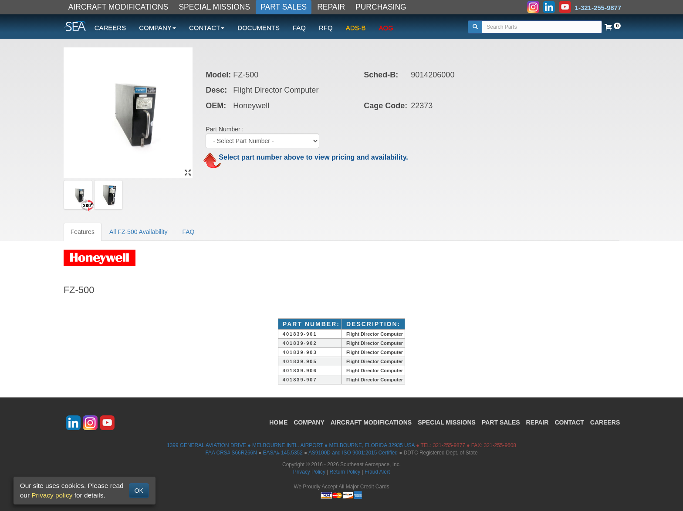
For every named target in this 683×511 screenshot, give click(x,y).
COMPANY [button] (157, 27)
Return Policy (345, 472)
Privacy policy (51, 495)
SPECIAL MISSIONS (214, 7)
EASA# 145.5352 (283, 453)
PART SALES (283, 7)
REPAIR (331, 7)
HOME (278, 422)
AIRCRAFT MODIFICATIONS (118, 7)
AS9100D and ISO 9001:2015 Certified (353, 453)
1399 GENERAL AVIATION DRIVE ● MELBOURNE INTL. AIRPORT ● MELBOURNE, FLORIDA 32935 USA (291, 445)
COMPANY (309, 422)
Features (83, 231)
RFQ (326, 27)
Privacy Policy (309, 472)
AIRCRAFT (371, 422)
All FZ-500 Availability (138, 231)
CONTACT (569, 422)
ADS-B (356, 27)
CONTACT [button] (206, 27)
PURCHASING (380, 7)
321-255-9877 (449, 445)
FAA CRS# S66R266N (231, 453)
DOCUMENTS (258, 27)
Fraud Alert (377, 472)
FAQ (299, 27)
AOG (386, 27)
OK (139, 490)
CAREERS (110, 27)
